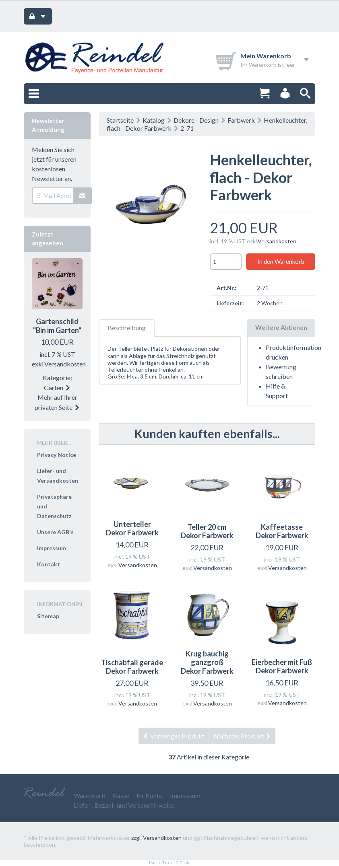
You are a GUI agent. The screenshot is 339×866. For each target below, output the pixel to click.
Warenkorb (89, 795)
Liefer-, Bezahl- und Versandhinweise (124, 805)
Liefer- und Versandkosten (57, 475)
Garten (57, 387)
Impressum (51, 548)
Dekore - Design (196, 120)
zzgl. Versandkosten (156, 837)
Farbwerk (241, 120)
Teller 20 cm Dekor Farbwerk (207, 531)
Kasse (121, 795)
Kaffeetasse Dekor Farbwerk (282, 531)
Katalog (154, 120)
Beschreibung (126, 327)
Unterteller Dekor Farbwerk (132, 528)
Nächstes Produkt (242, 736)
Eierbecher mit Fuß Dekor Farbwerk (282, 666)
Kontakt (48, 564)
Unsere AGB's (55, 532)
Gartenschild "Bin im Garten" (57, 326)
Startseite (120, 120)
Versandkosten (277, 241)
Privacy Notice (56, 454)
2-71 (187, 128)
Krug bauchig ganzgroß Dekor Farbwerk (207, 662)
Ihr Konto (149, 795)
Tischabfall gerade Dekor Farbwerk (132, 667)
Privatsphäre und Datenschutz (54, 506)
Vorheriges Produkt (174, 736)
